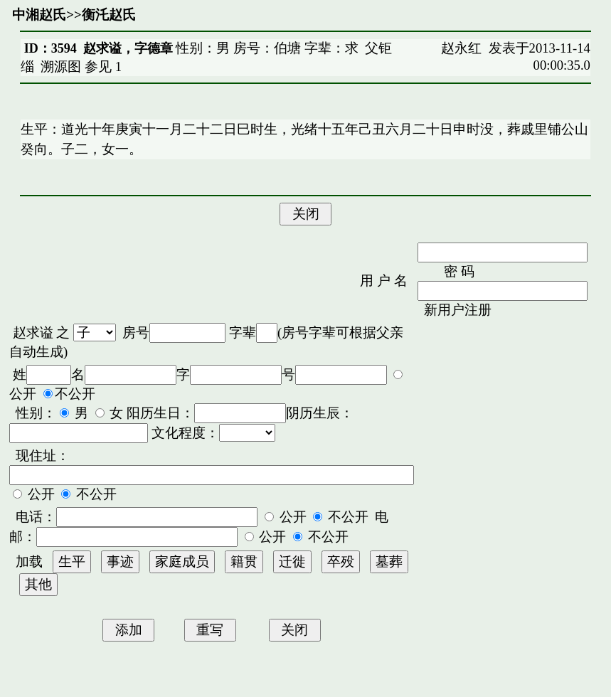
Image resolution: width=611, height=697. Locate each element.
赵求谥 (33, 332)
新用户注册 (458, 309)
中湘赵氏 (39, 14)
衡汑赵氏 (109, 14)
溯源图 (61, 66)
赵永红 (461, 48)
